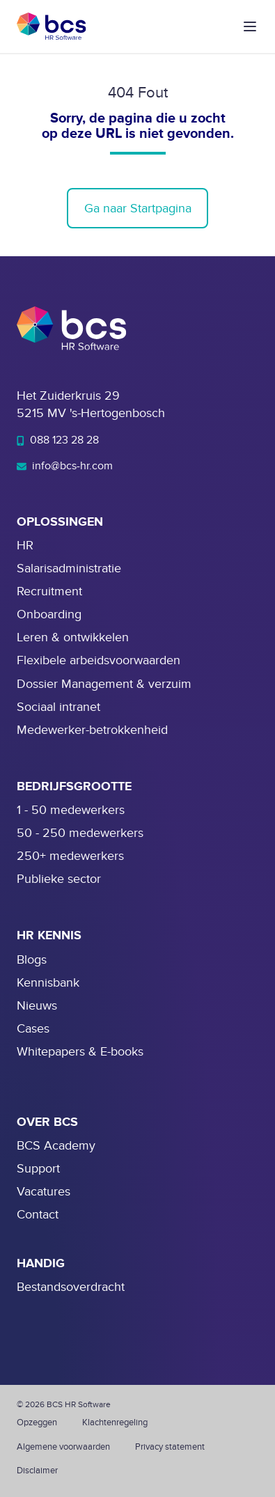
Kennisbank (48, 982)
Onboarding (49, 614)
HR (25, 545)
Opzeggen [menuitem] (37, 1422)
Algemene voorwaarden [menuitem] (63, 1446)
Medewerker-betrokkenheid (92, 730)
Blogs (32, 960)
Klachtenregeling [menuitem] (115, 1422)
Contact (37, 1214)
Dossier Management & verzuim (104, 684)
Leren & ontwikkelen (73, 637)
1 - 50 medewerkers (71, 810)
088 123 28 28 (58, 440)
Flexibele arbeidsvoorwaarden (98, 660)
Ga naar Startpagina (137, 208)
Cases (33, 1028)
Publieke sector (59, 879)
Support (38, 1168)
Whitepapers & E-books (80, 1051)
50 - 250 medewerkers (80, 833)
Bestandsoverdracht (71, 1287)
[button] (250, 26)
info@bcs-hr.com (65, 466)
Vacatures (43, 1191)
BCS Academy (56, 1145)
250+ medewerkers (70, 856)
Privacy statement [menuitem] (170, 1446)
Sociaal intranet (58, 707)
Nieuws (37, 1005)
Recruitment (49, 591)
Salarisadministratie (69, 568)
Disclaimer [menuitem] (37, 1470)
